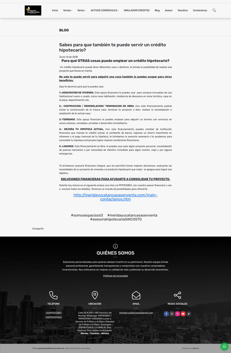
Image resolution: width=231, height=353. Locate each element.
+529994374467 (53, 317)
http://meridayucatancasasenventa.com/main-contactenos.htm (115, 197)
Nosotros (183, 10)
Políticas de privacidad (115, 275)
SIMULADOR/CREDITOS (137, 10)
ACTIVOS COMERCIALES (104, 10)
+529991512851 (54, 312)
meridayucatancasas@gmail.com (136, 312)
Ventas (67, 10)
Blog (157, 10)
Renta (80, 10)
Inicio (55, 10)
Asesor (169, 10)
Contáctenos (200, 10)
